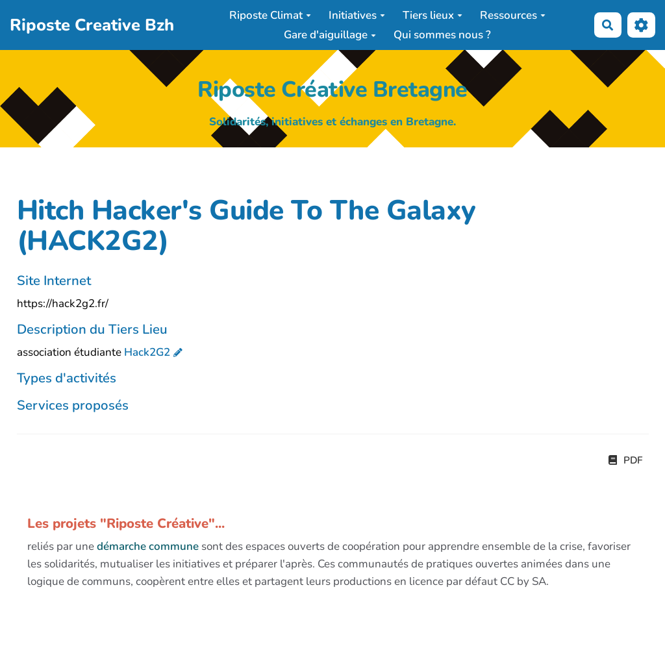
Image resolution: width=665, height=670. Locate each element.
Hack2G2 (147, 352)
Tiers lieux (432, 15)
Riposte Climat (270, 15)
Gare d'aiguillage (330, 34)
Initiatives (357, 15)
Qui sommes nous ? (442, 34)
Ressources (513, 15)
